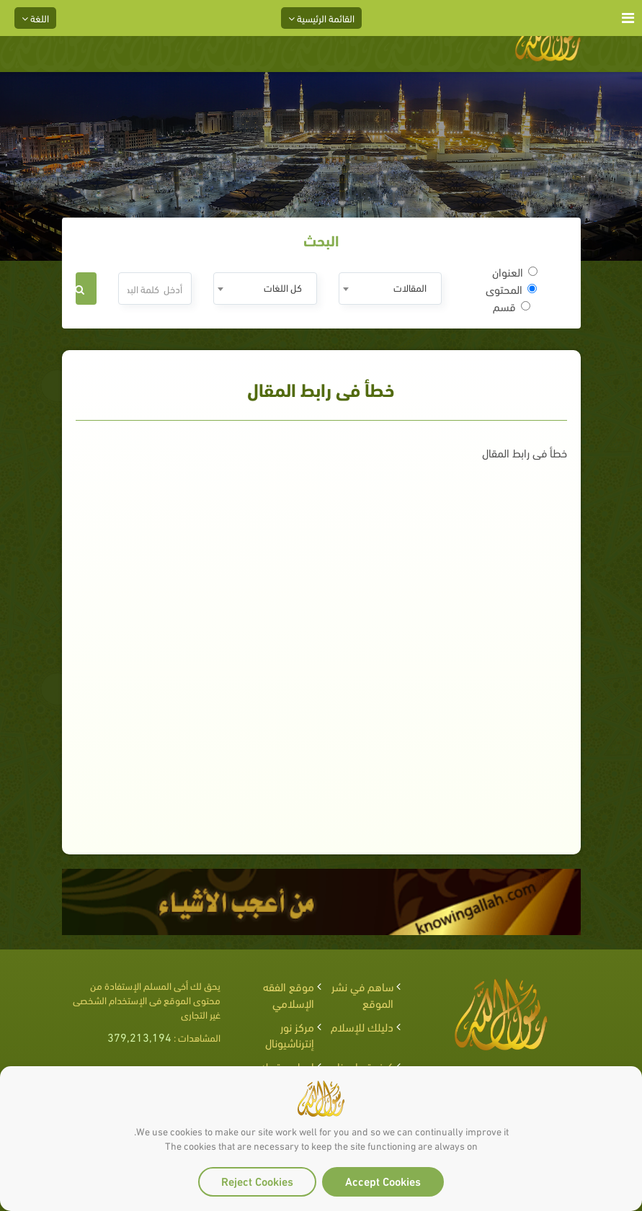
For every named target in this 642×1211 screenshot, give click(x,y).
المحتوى (511, 289)
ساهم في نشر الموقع (362, 994)
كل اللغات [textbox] (283, 287)
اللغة (35, 17)
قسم (511, 306)
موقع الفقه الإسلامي (288, 994)
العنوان (515, 272)
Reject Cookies (257, 1180)
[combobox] (390, 288)
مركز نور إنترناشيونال (289, 1034)
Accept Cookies (383, 1180)
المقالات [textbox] (410, 287)
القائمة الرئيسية (321, 17)
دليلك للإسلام (362, 1026)
